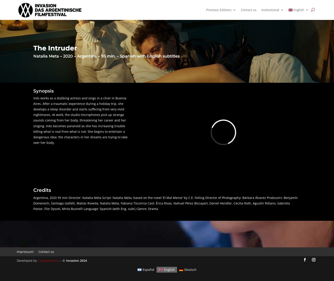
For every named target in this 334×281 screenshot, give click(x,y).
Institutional (270, 10)
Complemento (48, 260)
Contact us (249, 10)
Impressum (25, 251)
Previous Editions (219, 10)
